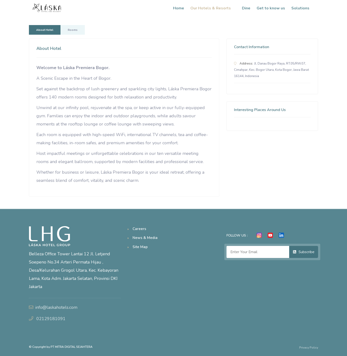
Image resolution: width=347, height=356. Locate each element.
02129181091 (51, 319)
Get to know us (271, 8)
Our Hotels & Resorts (213, 8)
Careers (139, 228)
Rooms (73, 30)
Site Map (140, 246)
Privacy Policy (308, 347)
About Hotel (44, 30)
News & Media (145, 237)
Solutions (302, 8)
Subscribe (303, 252)
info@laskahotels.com (56, 307)
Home (178, 8)
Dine (246, 8)
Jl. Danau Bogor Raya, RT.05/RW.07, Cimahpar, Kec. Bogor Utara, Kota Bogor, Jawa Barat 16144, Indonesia (271, 69)
